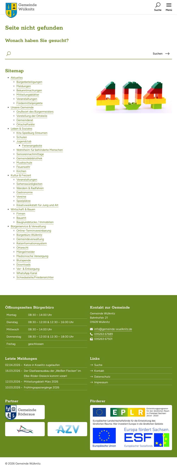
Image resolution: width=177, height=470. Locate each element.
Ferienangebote (32, 145)
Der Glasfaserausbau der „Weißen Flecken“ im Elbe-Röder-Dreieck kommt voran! (52, 373)
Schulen (21, 137)
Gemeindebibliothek (29, 158)
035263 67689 (103, 334)
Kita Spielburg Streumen (31, 133)
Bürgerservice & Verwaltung (28, 226)
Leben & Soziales (21, 128)
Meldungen (23, 86)
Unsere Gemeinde (22, 107)
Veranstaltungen (26, 99)
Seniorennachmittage (30, 154)
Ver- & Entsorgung (27, 268)
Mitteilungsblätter (27, 94)
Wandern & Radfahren (30, 188)
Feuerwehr (23, 167)
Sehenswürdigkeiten (29, 184)
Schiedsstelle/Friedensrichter (35, 277)
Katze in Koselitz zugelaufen (42, 365)
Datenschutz (102, 376)
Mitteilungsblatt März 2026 (41, 381)
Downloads (23, 264)
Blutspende (23, 260)
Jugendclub (23, 141)
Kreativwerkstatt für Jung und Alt (37, 205)
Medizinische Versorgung (32, 256)
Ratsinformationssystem (31, 243)
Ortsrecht (22, 247)
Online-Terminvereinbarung (33, 230)
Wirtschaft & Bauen (23, 209)
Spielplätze (23, 201)
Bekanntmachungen (29, 90)
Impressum (101, 382)
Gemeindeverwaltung (30, 239)
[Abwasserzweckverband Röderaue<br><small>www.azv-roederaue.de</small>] (67, 429)
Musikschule (24, 162)
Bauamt (21, 218)
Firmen (20, 213)
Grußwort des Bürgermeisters (34, 111)
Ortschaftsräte (25, 124)
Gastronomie (24, 192)
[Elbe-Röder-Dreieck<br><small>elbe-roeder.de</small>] (25, 429)
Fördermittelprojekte (29, 103)
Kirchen (21, 171)
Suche (98, 365)
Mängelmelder (25, 251)
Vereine (21, 196)
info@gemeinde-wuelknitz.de (113, 329)
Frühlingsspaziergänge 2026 (41, 387)
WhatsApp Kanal (26, 273)
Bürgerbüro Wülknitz (29, 235)
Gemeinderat (24, 120)
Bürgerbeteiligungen (29, 82)
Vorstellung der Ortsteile (31, 116)
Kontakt (99, 370)
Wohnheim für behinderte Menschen (39, 150)
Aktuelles (17, 77)
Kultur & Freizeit (21, 175)
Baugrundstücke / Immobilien (35, 222)
